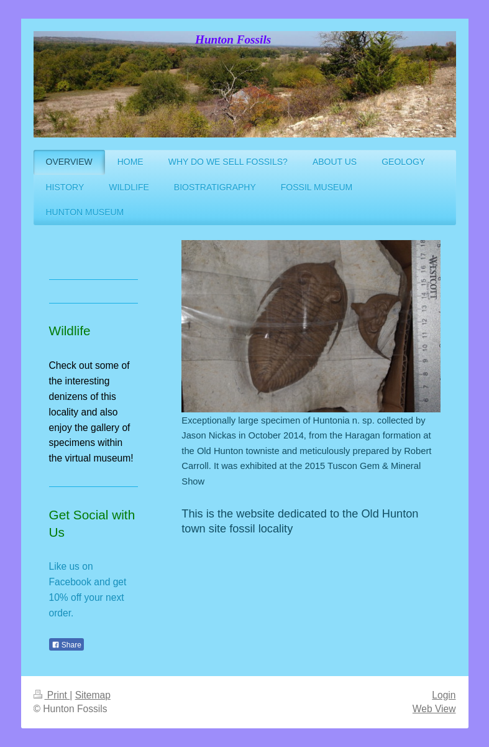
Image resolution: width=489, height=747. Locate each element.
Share (66, 645)
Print (52, 695)
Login (443, 695)
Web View (434, 708)
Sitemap (93, 695)
